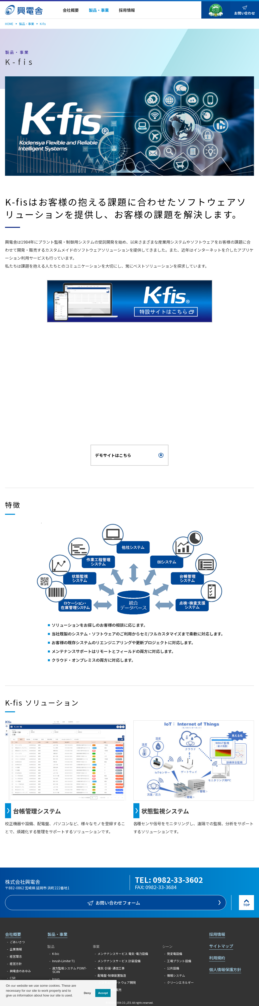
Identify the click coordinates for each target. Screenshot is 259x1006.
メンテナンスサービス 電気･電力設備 (123, 953)
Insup (56, 979)
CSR (13, 978)
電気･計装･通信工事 (111, 968)
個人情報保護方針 (225, 969)
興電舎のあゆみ (20, 971)
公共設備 (173, 968)
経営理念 (16, 956)
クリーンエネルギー (180, 982)
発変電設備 (174, 953)
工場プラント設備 (179, 961)
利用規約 (217, 958)
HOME (9, 24)
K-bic (55, 953)
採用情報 (217, 934)
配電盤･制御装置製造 (112, 975)
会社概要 (13, 934)
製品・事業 (26, 24)
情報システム (176, 975)
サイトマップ (221, 946)
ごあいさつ (17, 942)
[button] (6, 1000)
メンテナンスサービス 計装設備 (119, 961)
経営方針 (16, 963)
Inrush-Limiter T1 (63, 961)
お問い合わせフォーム (118, 902)
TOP (246, 905)
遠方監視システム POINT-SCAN (69, 970)
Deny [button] (87, 992)
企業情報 (16, 949)
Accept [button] (103, 992)
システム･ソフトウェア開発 (117, 982)
